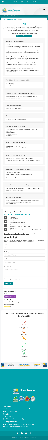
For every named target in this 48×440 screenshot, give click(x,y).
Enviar (8, 283)
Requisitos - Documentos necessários (18, 80)
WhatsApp (7, 251)
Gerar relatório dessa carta (24, 36)
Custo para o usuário (12, 116)
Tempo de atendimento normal (15, 155)
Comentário (7, 266)
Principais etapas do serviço (15, 41)
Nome (5, 244)
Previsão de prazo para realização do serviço (20, 93)
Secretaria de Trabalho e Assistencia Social (17, 214)
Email (5, 259)
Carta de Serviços (11, 19)
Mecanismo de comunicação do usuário (18, 169)
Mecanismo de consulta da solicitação (18, 185)
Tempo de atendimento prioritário (16, 142)
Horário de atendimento (13, 105)
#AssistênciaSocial (10, 296)
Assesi (18, 437)
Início (4, 19)
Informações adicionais (13, 197)
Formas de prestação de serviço (16, 126)
